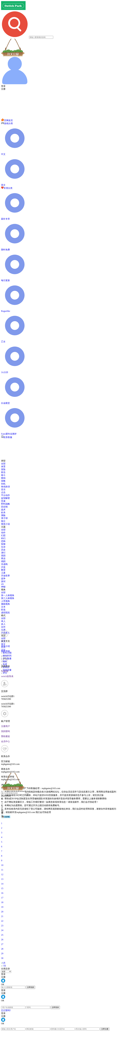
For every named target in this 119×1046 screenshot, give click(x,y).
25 (2, 935)
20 (2, 911)
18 (2, 902)
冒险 (3, 469)
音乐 (3, 489)
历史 (3, 550)
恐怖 (3, 541)
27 (2, 944)
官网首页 (7, 120)
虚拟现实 (5, 612)
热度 (4, 664)
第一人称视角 (7, 595)
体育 (3, 466)
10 (2, 865)
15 (2, 888)
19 (2, 907)
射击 (3, 472)
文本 (3, 607)
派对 (3, 581)
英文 (3, 644)
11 (2, 870)
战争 (3, 578)
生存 (3, 547)
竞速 (3, 501)
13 (2, 879)
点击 (3, 492)
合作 (3, 627)
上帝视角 (5, 601)
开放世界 (5, 575)
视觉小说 (5, 524)
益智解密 (5, 498)
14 (2, 884)
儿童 (3, 573)
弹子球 (4, 518)
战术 (3, 509)
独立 (3, 521)
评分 (4, 673)
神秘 (3, 587)
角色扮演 (5, 486)
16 (2, 893)
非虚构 (4, 564)
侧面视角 (5, 604)
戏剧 (3, 561)
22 (2, 921)
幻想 (3, 535)
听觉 (3, 610)
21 (2, 916)
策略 (3, 481)
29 (2, 953)
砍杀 (3, 512)
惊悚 (3, 544)
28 (2, 949)
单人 (3, 621)
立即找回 (30, 987)
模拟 (3, 478)
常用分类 (6, 188)
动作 (3, 532)
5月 (3, 963)
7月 (4, 966)
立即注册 (104, 1029)
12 (2, 874)
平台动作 (5, 495)
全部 (3, 463)
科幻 (3, 538)
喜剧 (3, 555)
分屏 (3, 630)
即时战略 (5, 504)
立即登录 (55, 1007)
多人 (3, 624)
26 (2, 939)
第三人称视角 (7, 598)
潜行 (3, 553)
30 (2, 958)
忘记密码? (6, 1010)
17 (2, 898)
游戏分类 (7, 123)
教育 (3, 570)
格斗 (3, 475)
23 (2, 925)
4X (2, 584)
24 (2, 930)
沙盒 (3, 567)
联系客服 (6, 437)
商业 (3, 558)
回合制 (4, 507)
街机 (3, 484)
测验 (3, 515)
